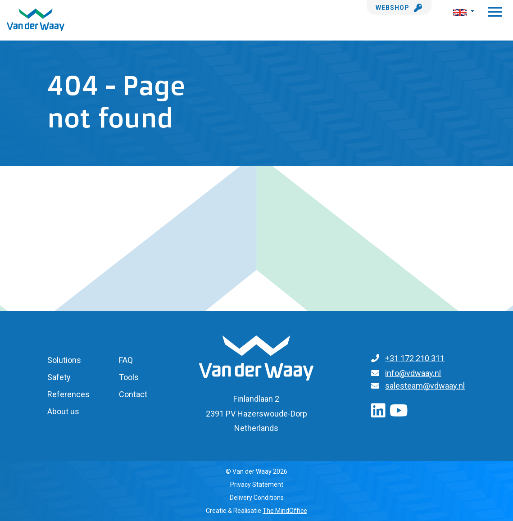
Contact (133, 394)
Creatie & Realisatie (256, 510)
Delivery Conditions (257, 497)
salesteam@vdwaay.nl (425, 385)
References (68, 394)
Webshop (399, 8)
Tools (129, 377)
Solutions (64, 360)
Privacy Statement (256, 484)
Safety (59, 377)
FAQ (126, 360)
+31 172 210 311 (415, 358)
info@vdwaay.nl (413, 373)
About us (63, 411)
